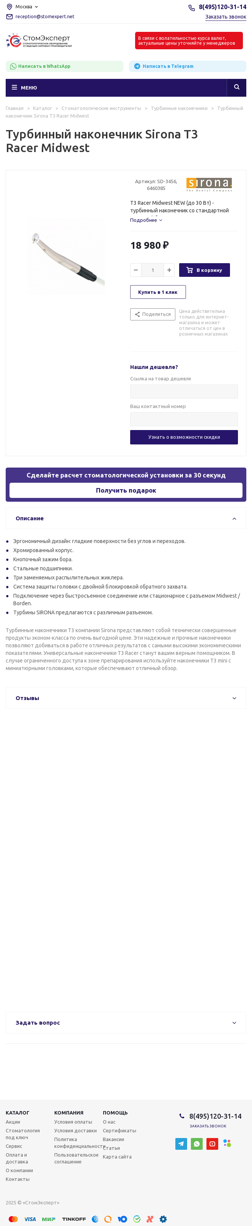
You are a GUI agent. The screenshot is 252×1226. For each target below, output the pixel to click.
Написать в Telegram (163, 66)
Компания (68, 1112)
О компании (19, 1170)
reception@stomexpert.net (45, 16)
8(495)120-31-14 (222, 6)
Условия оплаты (73, 1121)
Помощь (115, 1112)
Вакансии (113, 1139)
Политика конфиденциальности (80, 1143)
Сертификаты (119, 1130)
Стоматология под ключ (23, 1134)
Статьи (111, 1148)
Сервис (14, 1146)
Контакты (18, 1179)
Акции (13, 1121)
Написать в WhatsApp (39, 66)
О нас (109, 1121)
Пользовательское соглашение (76, 1158)
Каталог (18, 1112)
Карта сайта (117, 1156)
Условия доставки (75, 1130)
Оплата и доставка (17, 1158)
